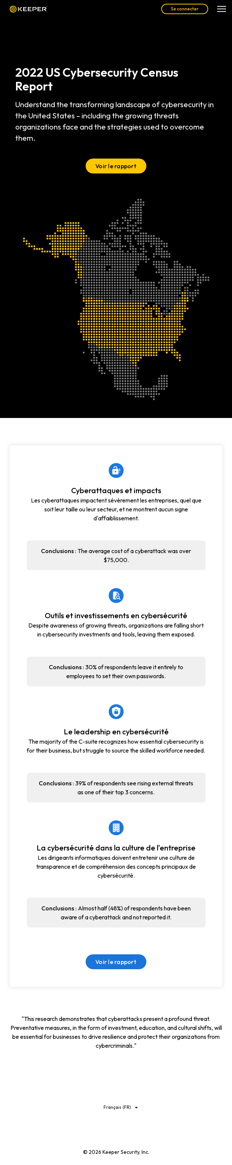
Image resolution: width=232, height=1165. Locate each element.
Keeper (28, 8)
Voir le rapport (115, 166)
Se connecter (184, 9)
